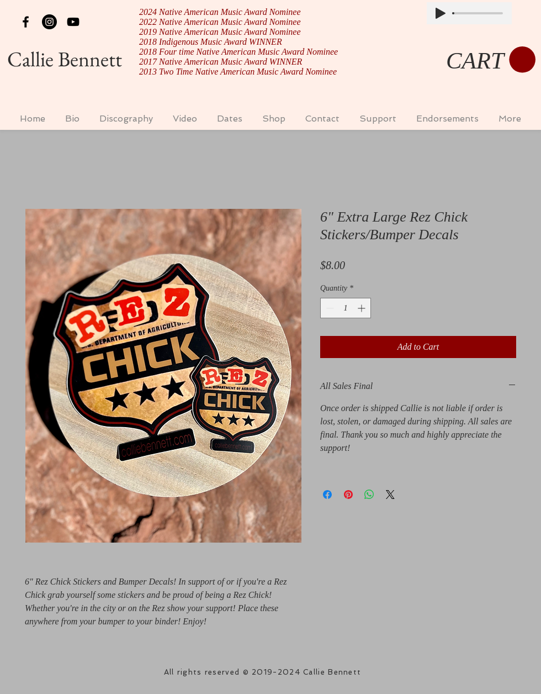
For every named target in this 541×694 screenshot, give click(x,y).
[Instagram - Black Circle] (49, 21)
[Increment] (362, 308)
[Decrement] (329, 308)
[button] (490, 60)
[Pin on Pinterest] (348, 494)
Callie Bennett (64, 58)
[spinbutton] (346, 308)
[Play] (440, 13)
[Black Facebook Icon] (25, 21)
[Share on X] (390, 494)
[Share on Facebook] (327, 494)
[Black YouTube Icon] (73, 21)
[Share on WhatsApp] (369, 494)
